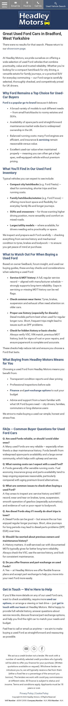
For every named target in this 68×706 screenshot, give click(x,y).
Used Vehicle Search (56, 5)
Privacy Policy (27, 693)
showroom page (16, 48)
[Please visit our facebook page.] (42, 649)
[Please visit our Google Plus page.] (34, 649)
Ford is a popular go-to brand (19, 102)
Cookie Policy (41, 693)
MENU (4, 5)
